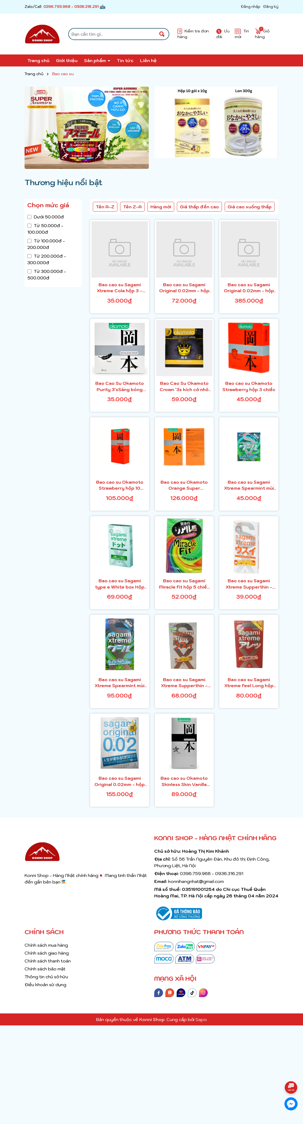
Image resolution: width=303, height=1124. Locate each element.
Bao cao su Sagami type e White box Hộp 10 (119, 584)
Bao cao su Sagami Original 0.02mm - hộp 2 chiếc (184, 288)
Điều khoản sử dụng (45, 984)
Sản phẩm (95, 60)
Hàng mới (160, 206)
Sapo (201, 1019)
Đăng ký (270, 6)
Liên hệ (148, 60)
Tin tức (125, 60)
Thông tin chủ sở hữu (46, 976)
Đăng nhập (250, 6)
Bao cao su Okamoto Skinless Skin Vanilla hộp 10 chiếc (184, 781)
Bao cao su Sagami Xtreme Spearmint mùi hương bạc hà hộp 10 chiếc (119, 683)
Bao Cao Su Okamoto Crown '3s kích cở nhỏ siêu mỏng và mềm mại (184, 386)
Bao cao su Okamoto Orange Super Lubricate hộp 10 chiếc (184, 485)
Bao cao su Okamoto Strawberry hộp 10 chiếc (119, 485)
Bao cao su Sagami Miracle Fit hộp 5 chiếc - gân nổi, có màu (184, 584)
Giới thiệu (67, 60)
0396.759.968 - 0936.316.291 (71, 6)
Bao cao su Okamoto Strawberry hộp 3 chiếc (248, 386)
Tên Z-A (132, 206)
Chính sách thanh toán (48, 961)
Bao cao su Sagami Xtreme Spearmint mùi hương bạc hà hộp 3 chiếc (249, 485)
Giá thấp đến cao (199, 206)
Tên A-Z (105, 206)
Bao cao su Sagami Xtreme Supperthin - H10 (184, 683)
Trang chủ (38, 60)
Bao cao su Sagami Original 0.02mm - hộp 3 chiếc (119, 781)
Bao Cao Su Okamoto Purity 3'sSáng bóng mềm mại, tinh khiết (119, 386)
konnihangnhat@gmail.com (196, 881)
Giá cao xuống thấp (250, 206)
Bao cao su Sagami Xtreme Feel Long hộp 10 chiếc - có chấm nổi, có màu (249, 683)
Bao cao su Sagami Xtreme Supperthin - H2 (249, 584)
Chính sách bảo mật (45, 968)
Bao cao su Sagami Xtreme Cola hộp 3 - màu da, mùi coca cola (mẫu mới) (119, 288)
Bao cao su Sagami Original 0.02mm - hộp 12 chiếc (249, 288)
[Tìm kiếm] (162, 34)
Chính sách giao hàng (47, 953)
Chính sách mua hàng (46, 945)
